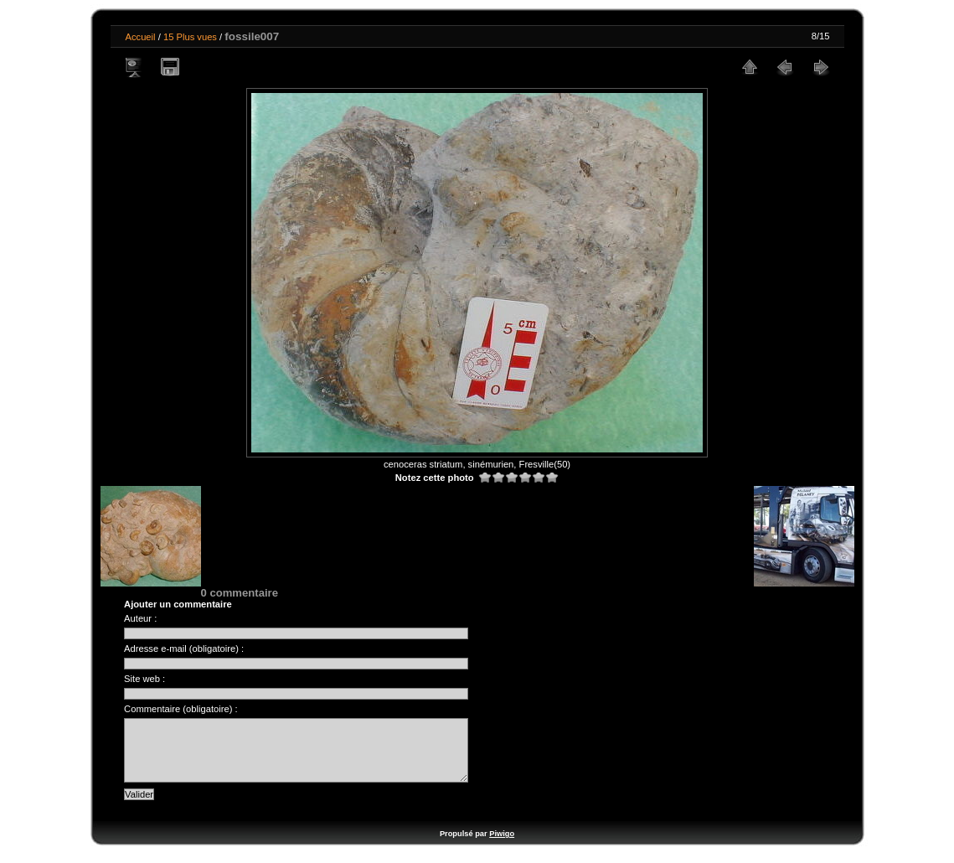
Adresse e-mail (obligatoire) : (184, 648)
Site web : (144, 679)
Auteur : (140, 618)
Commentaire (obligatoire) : (181, 709)
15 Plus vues (190, 37)
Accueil (141, 37)
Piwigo (501, 846)
